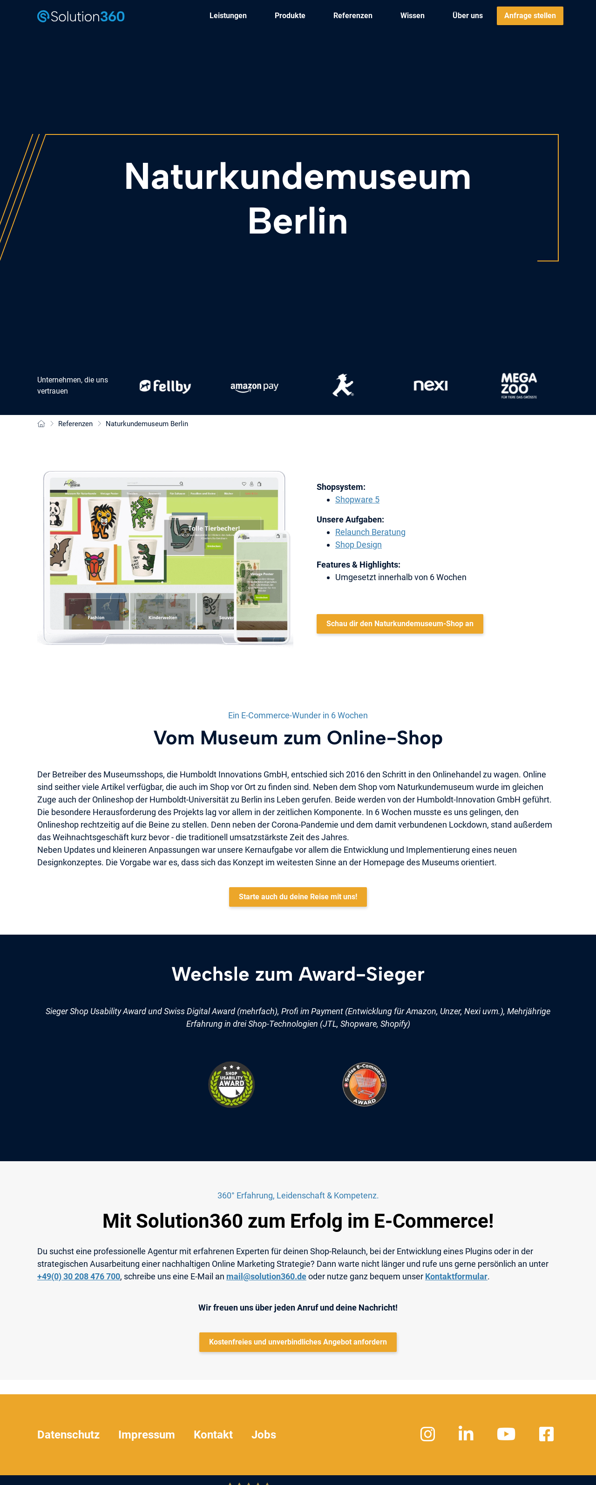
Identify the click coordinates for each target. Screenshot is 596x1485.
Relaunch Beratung (370, 532)
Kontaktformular (456, 1276)
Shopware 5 (357, 499)
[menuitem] (228, 15)
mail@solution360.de (266, 1276)
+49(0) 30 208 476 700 (78, 1276)
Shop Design (358, 544)
